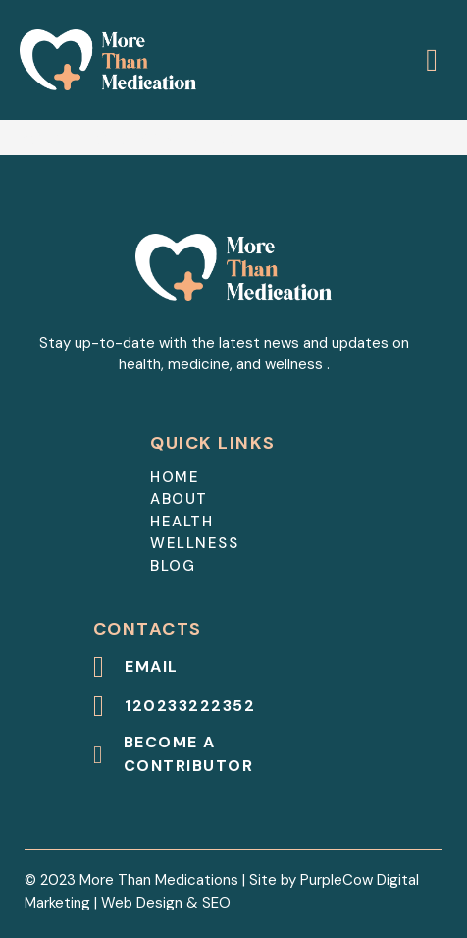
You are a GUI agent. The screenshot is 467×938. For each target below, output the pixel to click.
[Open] (432, 60)
